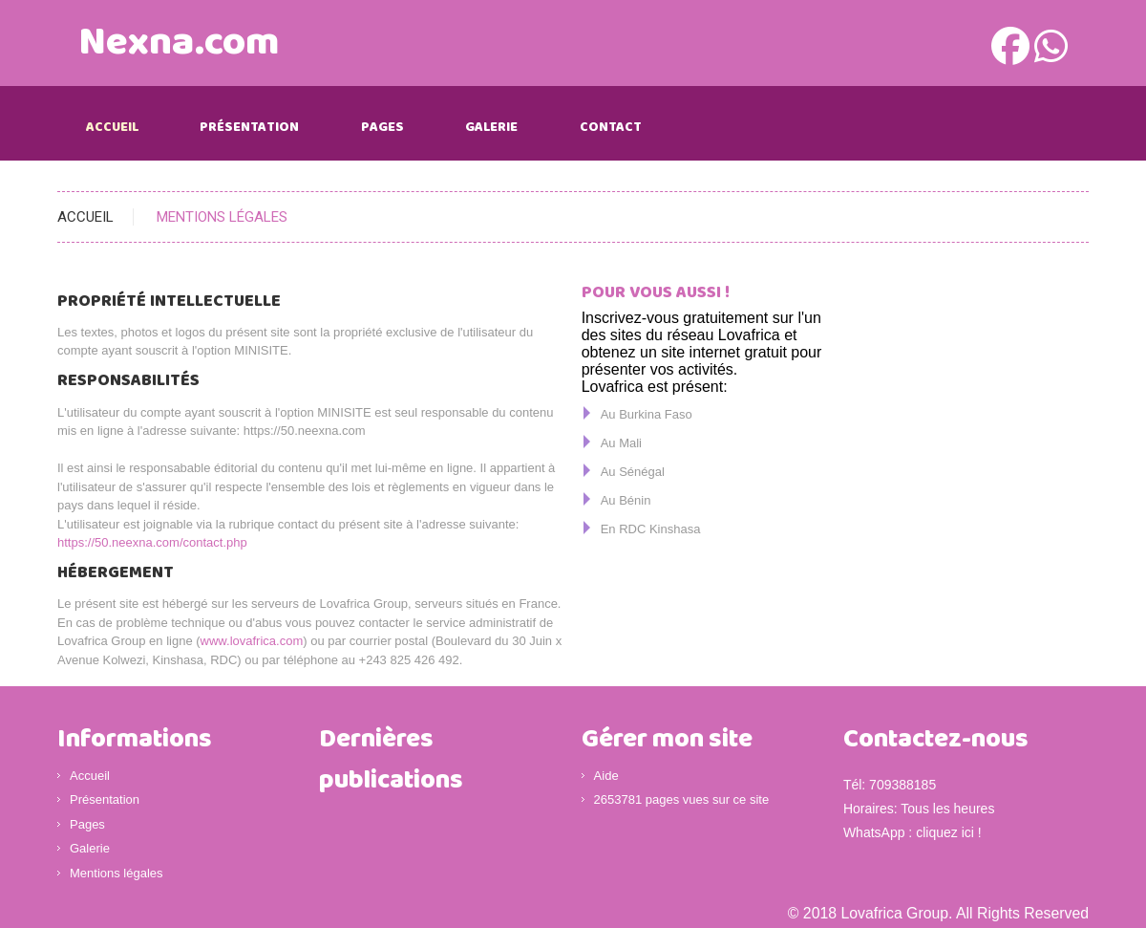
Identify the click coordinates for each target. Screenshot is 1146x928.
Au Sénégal (633, 471)
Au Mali (621, 443)
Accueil (112, 127)
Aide (606, 775)
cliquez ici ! (948, 832)
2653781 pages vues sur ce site (682, 799)
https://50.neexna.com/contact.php (152, 542)
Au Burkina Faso (646, 414)
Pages (382, 127)
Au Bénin (626, 500)
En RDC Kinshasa (651, 529)
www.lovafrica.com (252, 641)
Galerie (491, 127)
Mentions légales (116, 873)
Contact (611, 127)
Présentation (249, 127)
